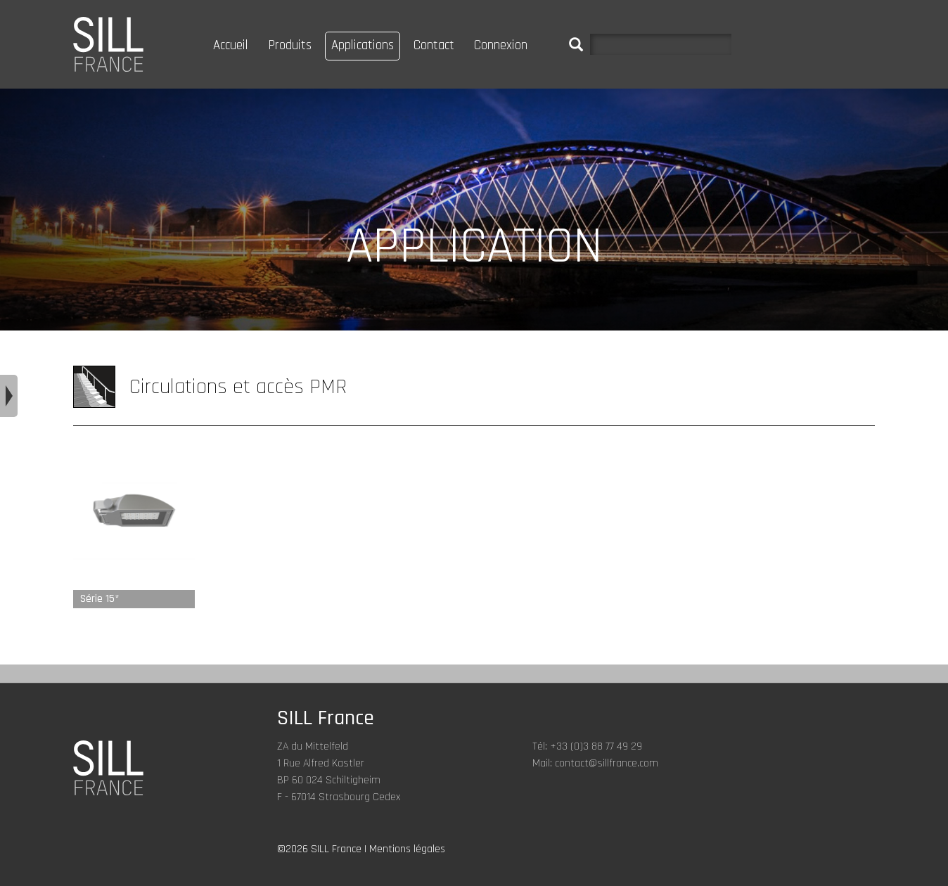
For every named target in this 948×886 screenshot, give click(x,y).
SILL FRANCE (108, 44)
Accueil (230, 45)
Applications (362, 45)
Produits (290, 45)
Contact (434, 45)
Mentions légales (407, 849)
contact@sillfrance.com (606, 763)
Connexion (500, 45)
